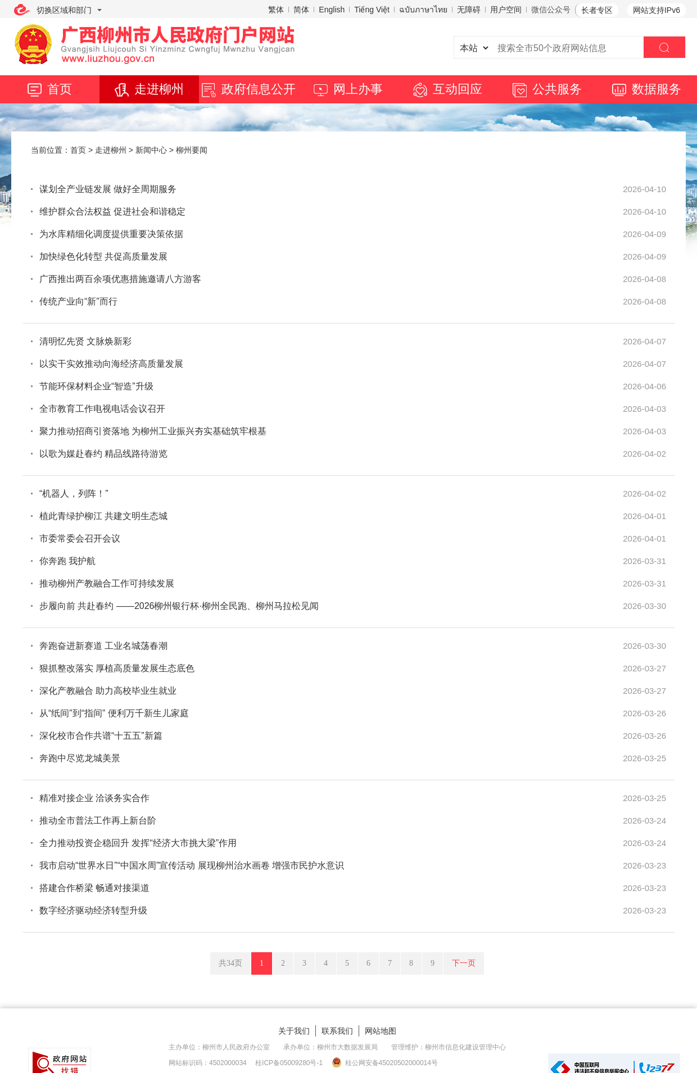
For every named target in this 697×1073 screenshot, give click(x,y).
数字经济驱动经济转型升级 (93, 910)
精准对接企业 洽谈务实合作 (94, 798)
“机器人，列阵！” (73, 493)
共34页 (230, 963)
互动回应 (447, 89)
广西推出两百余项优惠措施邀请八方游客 (120, 279)
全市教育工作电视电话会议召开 (102, 408)
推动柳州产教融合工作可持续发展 (106, 583)
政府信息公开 (249, 89)
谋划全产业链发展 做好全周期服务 (107, 189)
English (332, 9)
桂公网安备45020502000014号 (385, 1062)
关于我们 (294, 1030)
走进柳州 (149, 89)
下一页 (464, 963)
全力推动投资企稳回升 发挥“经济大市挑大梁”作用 (138, 843)
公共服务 (547, 89)
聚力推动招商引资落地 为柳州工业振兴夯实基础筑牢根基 (152, 431)
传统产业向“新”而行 (78, 301)
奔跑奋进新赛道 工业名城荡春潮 (103, 646)
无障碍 (469, 9)
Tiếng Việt (372, 9)
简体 (301, 9)
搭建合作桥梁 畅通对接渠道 (94, 888)
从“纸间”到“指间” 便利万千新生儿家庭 (114, 713)
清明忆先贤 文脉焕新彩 (85, 341)
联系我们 (337, 1030)
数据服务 (646, 89)
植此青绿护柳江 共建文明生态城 (103, 516)
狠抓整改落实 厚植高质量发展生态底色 (116, 668)
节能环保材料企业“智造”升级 (96, 386)
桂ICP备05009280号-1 (289, 1063)
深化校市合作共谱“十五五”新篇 (100, 735)
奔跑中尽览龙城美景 (79, 758)
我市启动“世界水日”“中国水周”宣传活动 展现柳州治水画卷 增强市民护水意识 (191, 865)
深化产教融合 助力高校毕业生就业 (107, 690)
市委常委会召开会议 (79, 538)
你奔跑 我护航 (67, 561)
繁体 (276, 9)
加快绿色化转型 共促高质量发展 (103, 256)
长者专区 (597, 10)
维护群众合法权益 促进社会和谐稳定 (112, 211)
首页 (50, 89)
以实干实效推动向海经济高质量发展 (111, 364)
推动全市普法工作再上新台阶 (97, 820)
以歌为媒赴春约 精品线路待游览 (103, 453)
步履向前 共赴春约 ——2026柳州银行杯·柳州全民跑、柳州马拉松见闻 (179, 606)
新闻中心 (151, 150)
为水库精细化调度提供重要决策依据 (111, 234)
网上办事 (348, 89)
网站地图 (380, 1030)
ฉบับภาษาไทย (423, 9)
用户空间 (506, 9)
